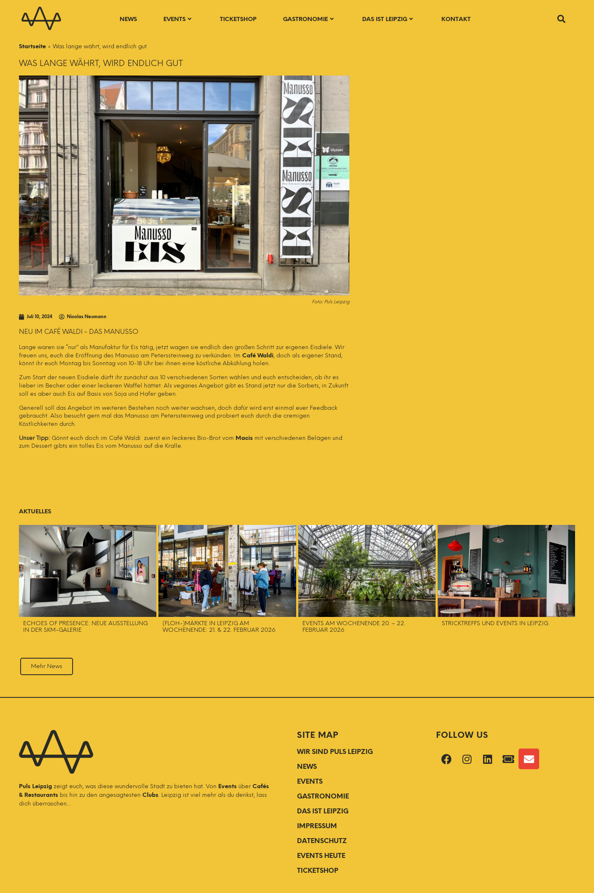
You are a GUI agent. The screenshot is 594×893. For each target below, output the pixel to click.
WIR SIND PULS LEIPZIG (335, 752)
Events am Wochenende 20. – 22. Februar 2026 (353, 627)
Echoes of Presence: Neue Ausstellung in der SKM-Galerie (85, 627)
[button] (561, 19)
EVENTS (310, 781)
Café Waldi (257, 355)
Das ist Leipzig (387, 19)
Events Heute (321, 856)
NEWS (307, 766)
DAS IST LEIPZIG (323, 811)
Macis (244, 438)
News (128, 19)
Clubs (150, 795)
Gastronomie (308, 19)
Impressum (317, 826)
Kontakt (456, 19)
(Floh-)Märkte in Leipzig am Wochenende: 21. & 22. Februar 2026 (219, 627)
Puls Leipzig (35, 786)
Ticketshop (238, 19)
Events (177, 19)
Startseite (32, 46)
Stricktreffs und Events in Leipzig (496, 623)
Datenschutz (322, 841)
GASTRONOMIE (323, 796)
